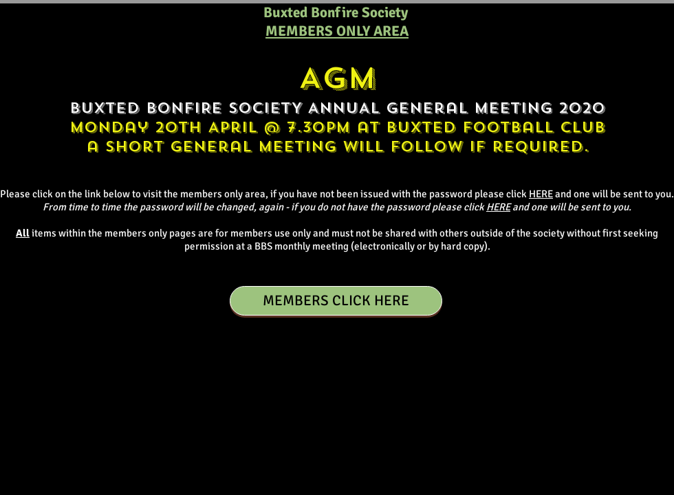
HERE (541, 194)
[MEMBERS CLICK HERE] (336, 301)
